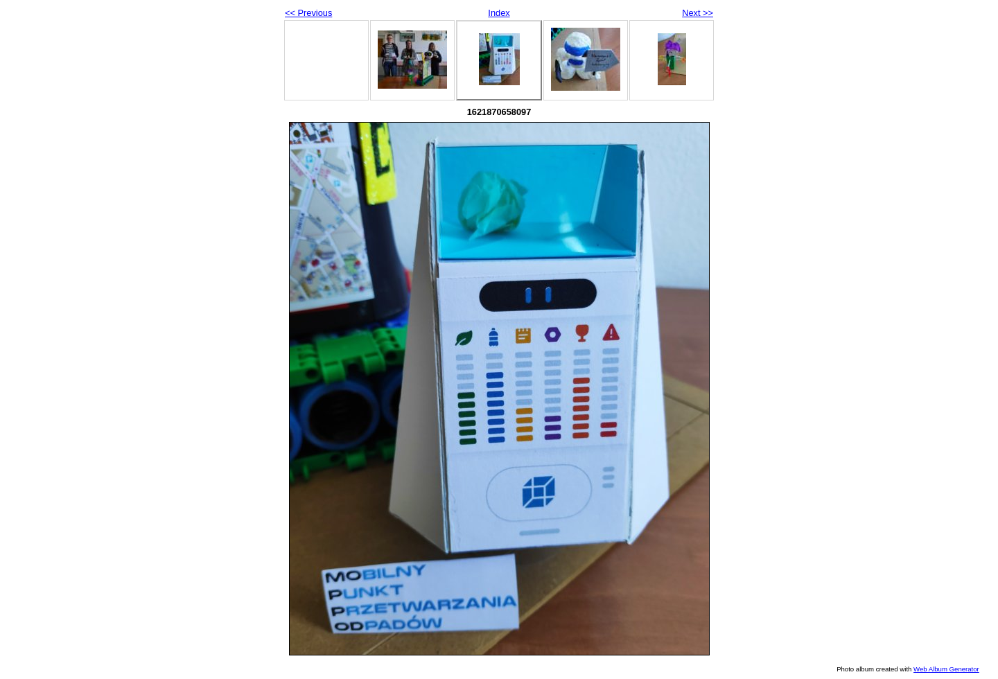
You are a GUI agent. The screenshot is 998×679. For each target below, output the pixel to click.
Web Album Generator (946, 669)
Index (498, 13)
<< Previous (308, 13)
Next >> (697, 13)
